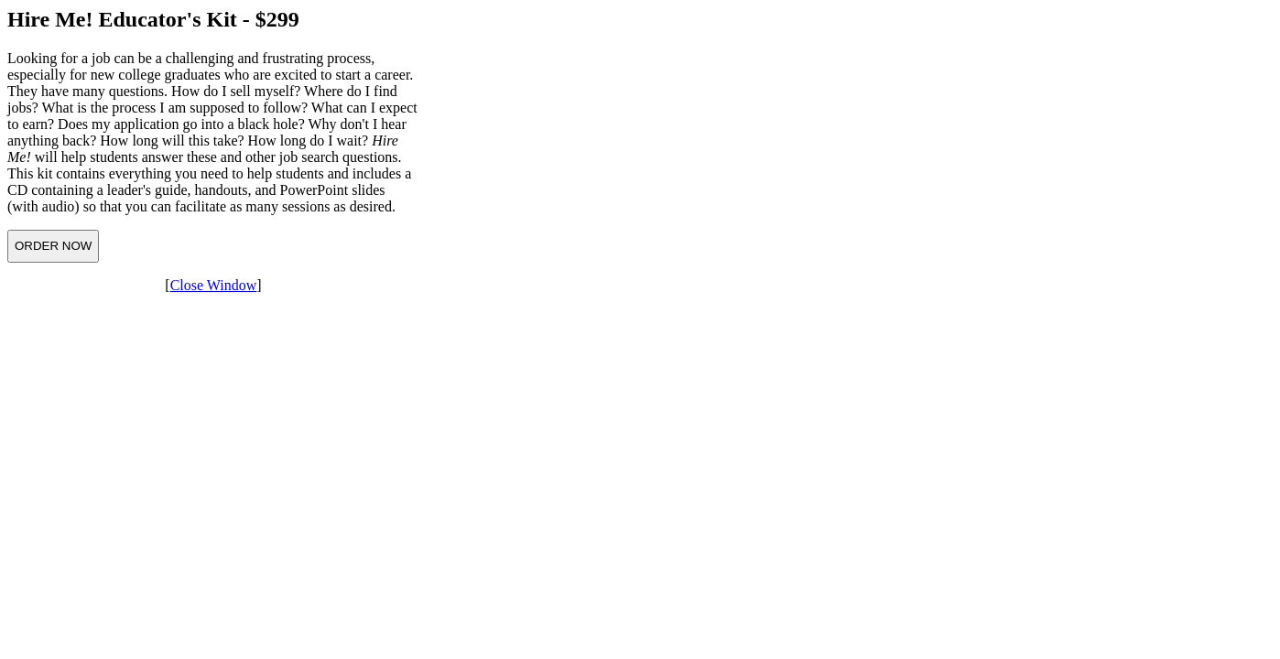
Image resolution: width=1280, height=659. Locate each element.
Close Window (213, 285)
